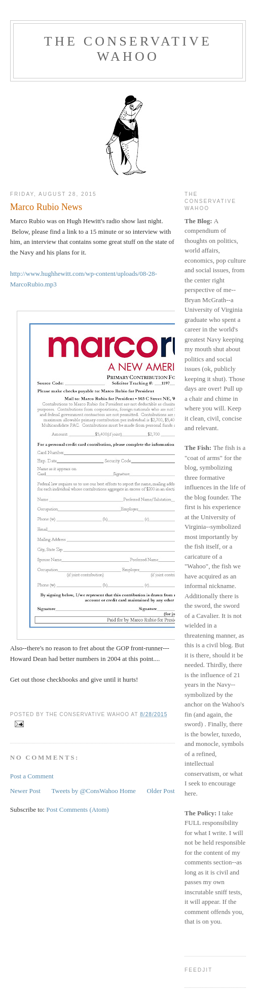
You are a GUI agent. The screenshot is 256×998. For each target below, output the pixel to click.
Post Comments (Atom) (77, 809)
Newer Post (25, 791)
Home (128, 791)
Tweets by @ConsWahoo (84, 791)
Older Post (160, 791)
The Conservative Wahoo (128, 49)
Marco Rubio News (46, 207)
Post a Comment (32, 776)
